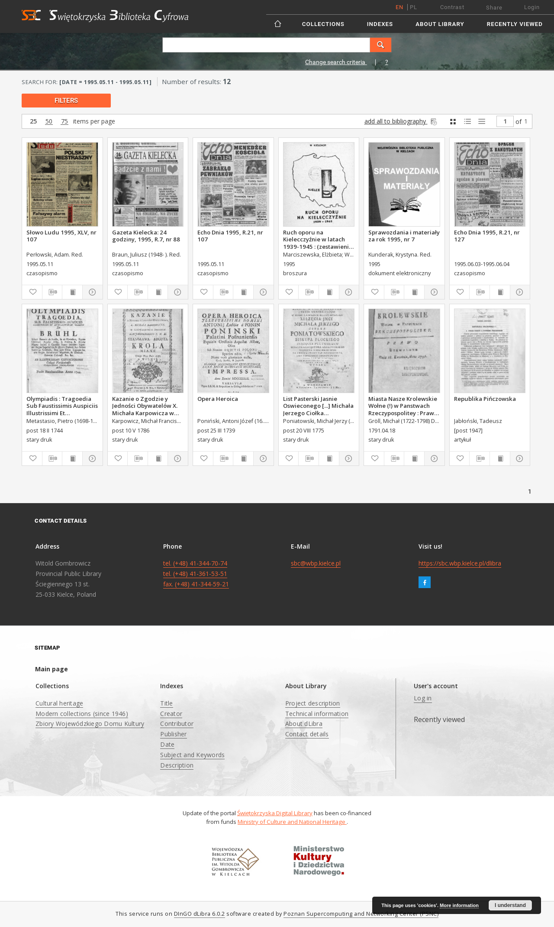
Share (494, 7)
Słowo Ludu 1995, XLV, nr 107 (61, 235)
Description (176, 765)
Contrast (452, 7)
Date (167, 744)
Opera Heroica (217, 399)
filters (66, 100)
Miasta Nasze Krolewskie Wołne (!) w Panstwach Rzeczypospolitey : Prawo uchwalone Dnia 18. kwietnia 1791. (403, 405)
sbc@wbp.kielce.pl (316, 563)
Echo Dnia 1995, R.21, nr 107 (230, 235)
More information (459, 905)
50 (48, 121)
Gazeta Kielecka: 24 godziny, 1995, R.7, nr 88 (146, 235)
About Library (440, 24)
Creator (171, 713)
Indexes (380, 24)
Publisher (173, 734)
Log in (423, 698)
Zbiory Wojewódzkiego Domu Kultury (89, 723)
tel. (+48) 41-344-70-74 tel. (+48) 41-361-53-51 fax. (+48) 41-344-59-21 (196, 573)
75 (64, 121)
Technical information (316, 713)
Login (532, 7)
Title (166, 703)
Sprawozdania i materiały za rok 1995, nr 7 (404, 235)
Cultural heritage (59, 703)
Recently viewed (515, 24)
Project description (312, 703)
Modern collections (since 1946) (81, 713)
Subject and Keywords (192, 755)
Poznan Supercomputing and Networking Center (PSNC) (360, 913)
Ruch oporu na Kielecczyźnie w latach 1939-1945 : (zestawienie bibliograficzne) (317, 239)
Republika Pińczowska (485, 399)
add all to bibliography (401, 121)
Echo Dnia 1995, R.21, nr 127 (487, 235)
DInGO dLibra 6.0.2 (199, 913)
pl (413, 7)
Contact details (307, 734)
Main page (51, 669)
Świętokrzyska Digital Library (274, 813)
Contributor (176, 723)
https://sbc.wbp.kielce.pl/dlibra (460, 563)
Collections (323, 24)
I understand (510, 905)
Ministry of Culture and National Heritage (292, 822)
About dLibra (303, 723)
